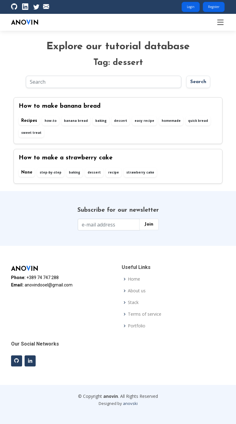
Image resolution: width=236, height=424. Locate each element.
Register (213, 7)
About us (137, 291)
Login (191, 7)
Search (198, 81)
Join (148, 224)
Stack (133, 302)
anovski (130, 403)
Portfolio (136, 326)
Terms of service (144, 314)
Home (134, 279)
